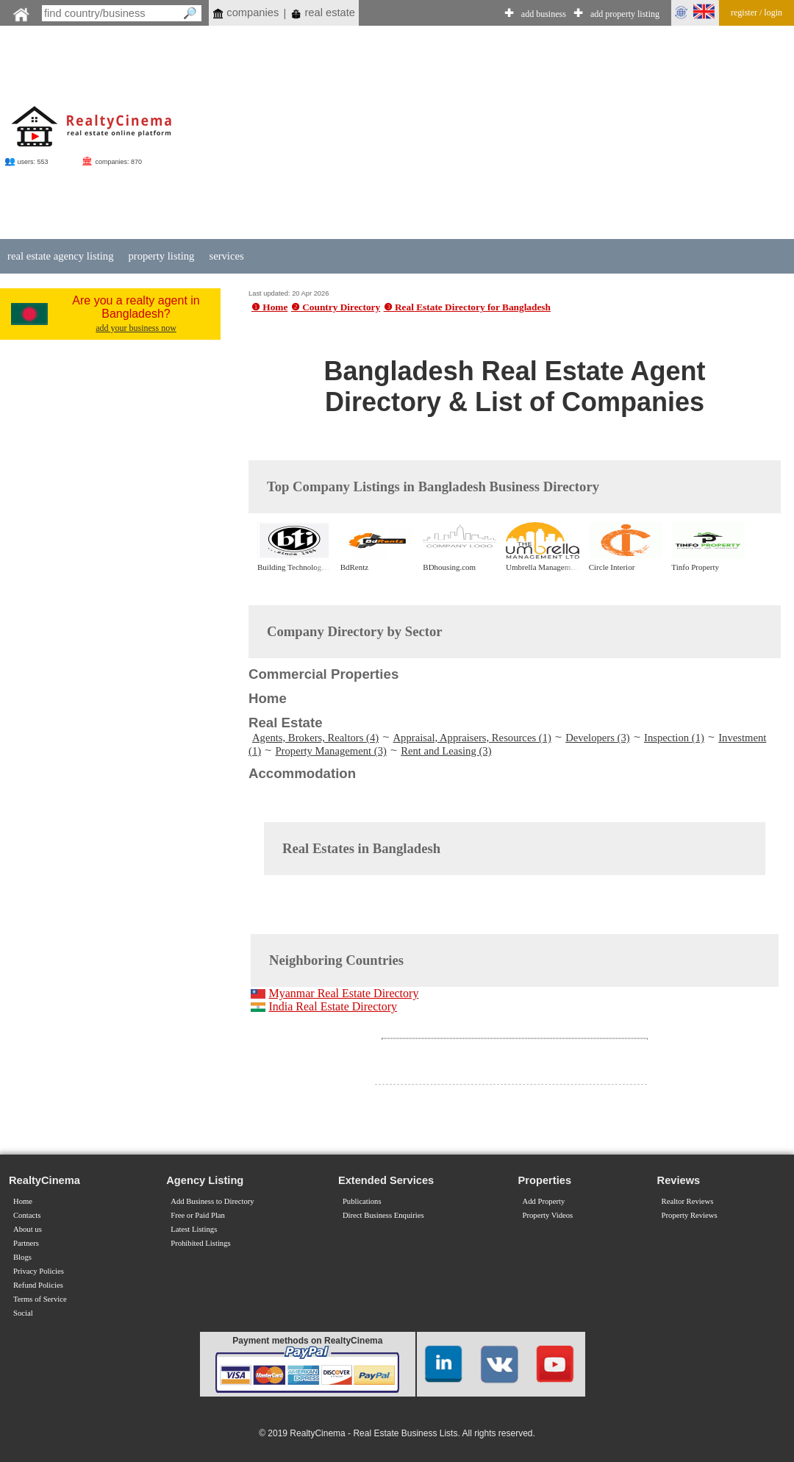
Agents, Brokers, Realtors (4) (315, 738)
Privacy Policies (38, 1271)
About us (27, 1229)
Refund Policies (38, 1285)
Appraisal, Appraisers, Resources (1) (472, 738)
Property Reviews (690, 1215)
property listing (161, 256)
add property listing (624, 14)
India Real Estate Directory (332, 1006)
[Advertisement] (500, 134)
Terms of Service (40, 1299)
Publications (362, 1201)
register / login (756, 12)
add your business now (136, 328)
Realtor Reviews (688, 1201)
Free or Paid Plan (198, 1215)
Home (22, 1201)
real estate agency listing (60, 256)
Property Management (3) (330, 751)
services (226, 256)
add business (543, 14)
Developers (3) (597, 738)
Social (23, 1313)
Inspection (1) (674, 738)
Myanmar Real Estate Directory (343, 993)
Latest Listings (194, 1229)
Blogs (22, 1257)
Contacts (26, 1215)
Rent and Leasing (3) (446, 751)
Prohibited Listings (200, 1243)
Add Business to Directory (212, 1201)
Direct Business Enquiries (383, 1215)
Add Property (544, 1201)
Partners (26, 1243)
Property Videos (548, 1215)
